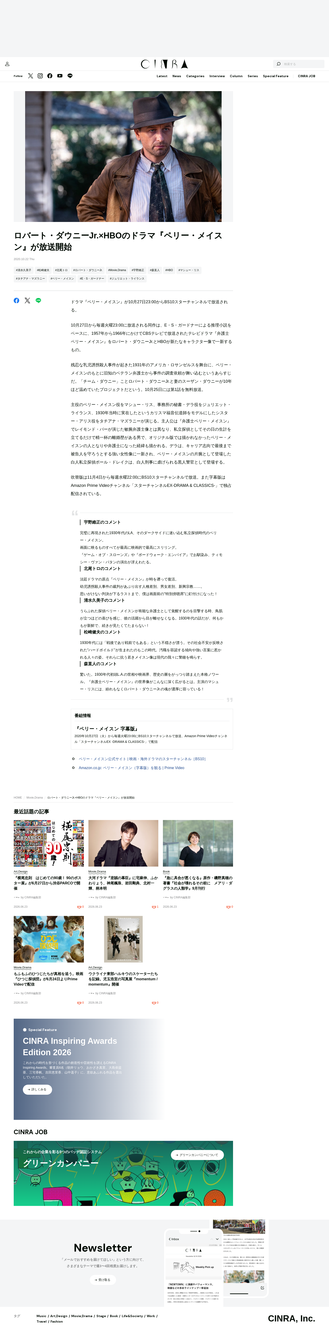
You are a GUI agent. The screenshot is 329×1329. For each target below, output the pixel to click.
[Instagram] (40, 81)
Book (114, 1320)
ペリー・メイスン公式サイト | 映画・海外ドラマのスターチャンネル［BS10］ (143, 763)
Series (253, 81)
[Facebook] (49, 81)
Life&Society (132, 1320)
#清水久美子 (23, 274)
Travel (42, 1326)
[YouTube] (60, 80)
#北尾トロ (61, 274)
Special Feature (276, 81)
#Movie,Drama (117, 274)
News (176, 81)
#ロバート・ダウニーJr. (87, 274)
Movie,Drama (35, 802)
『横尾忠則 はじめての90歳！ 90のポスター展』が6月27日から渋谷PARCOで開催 (47, 888)
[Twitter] (30, 81)
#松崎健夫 (43, 274)
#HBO (169, 274)
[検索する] (262, 66)
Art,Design (58, 1320)
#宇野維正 (138, 274)
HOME (18, 802)
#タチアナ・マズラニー (30, 283)
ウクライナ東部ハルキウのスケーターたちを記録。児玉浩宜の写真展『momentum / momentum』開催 (123, 983)
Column (236, 81)
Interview (217, 81)
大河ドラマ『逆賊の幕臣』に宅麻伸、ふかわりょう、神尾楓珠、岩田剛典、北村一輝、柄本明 (123, 888)
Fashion (56, 1326)
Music (41, 1320)
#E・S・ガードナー (92, 283)
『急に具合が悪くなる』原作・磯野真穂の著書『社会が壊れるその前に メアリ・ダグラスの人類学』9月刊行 (197, 888)
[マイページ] (23, 66)
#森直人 (155, 274)
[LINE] (69, 81)
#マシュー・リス (189, 274)
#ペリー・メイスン (62, 283)
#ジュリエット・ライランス (127, 283)
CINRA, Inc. (291, 1323)
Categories (195, 81)
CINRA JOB (306, 81)
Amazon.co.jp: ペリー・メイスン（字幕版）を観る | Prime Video (131, 772)
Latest (162, 81)
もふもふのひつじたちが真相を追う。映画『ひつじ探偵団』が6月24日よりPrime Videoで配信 (48, 983)
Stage (101, 1320)
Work (151, 1320)
